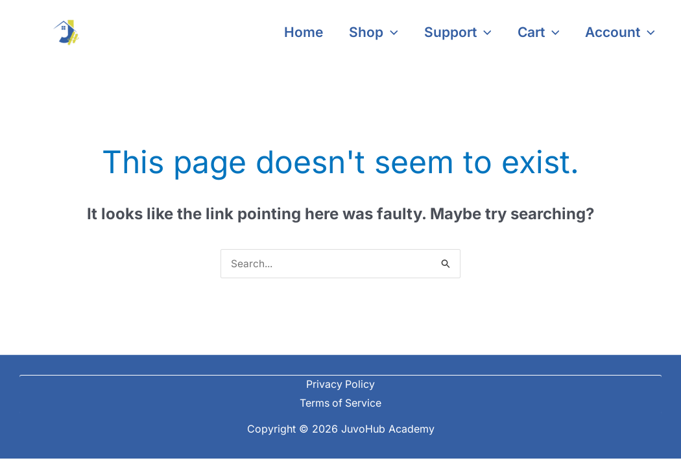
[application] (386, 32)
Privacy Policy (341, 384)
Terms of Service (340, 403)
